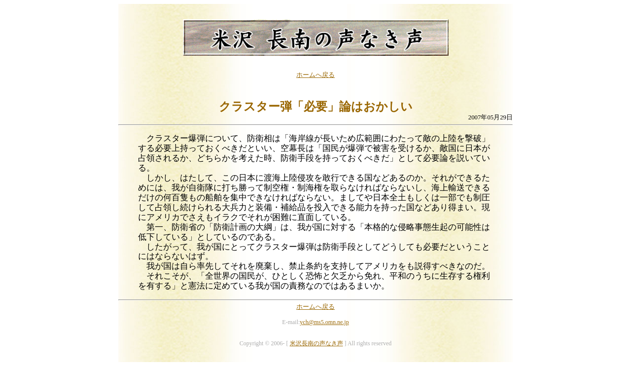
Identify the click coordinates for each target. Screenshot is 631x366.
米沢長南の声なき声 (316, 343)
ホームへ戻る (315, 75)
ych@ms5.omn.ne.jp (324, 322)
